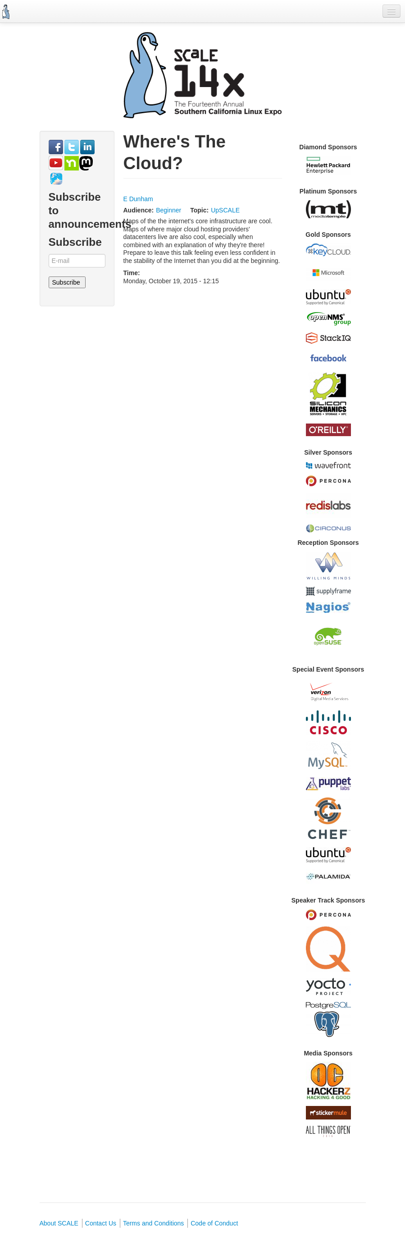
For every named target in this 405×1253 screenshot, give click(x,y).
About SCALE (59, 1223)
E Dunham (138, 199)
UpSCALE (225, 210)
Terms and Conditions (153, 1223)
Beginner (168, 210)
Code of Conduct (214, 1223)
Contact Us (100, 1223)
